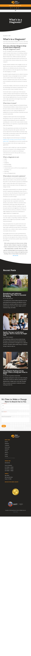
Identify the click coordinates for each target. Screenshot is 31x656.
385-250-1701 (15, 255)
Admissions (7, 448)
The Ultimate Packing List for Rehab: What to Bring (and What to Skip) (15, 372)
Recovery (11, 298)
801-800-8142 (7, 462)
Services (6, 441)
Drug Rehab (11, 375)
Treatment (11, 337)
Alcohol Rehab (17, 375)
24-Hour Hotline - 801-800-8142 (15, 5)
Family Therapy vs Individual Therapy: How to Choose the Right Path (15, 333)
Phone (4, 411)
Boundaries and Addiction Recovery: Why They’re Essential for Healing (14, 295)
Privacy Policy (15, 511)
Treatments (7, 445)
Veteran (6, 450)
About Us (6, 452)
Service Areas (7, 447)
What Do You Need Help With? (6, 416)
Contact (6, 454)
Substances (7, 443)
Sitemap (6, 456)
